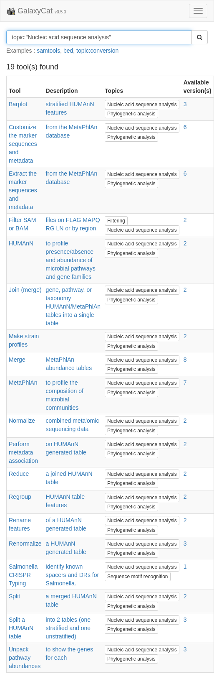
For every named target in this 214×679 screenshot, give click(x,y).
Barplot (18, 104)
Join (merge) (25, 289)
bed (68, 50)
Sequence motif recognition (137, 576)
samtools (48, 50)
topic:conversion (97, 50)
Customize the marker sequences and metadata (23, 144)
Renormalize (25, 543)
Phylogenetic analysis (131, 114)
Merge (17, 359)
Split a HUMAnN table (21, 628)
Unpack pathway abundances (24, 657)
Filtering (116, 221)
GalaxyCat (36, 11)
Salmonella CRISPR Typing (23, 575)
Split (14, 596)
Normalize (22, 420)
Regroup (20, 496)
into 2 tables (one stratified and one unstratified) (68, 628)
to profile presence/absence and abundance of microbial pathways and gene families (71, 260)
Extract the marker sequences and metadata (23, 190)
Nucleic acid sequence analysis (142, 104)
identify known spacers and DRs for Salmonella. (72, 575)
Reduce (19, 473)
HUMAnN (21, 243)
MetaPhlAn (23, 382)
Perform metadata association (23, 452)
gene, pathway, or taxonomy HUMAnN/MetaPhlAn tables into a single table (73, 306)
